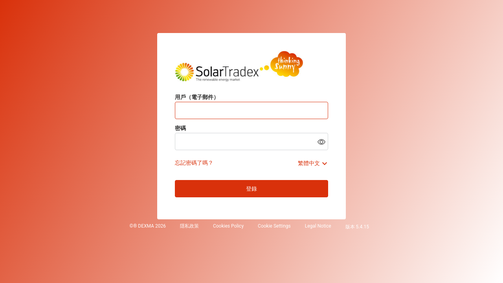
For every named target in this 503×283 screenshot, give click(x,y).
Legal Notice (318, 226)
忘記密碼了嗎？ (194, 163)
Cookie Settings (274, 226)
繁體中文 (309, 163)
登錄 (251, 189)
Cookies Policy (228, 226)
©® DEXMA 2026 (147, 226)
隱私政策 (189, 226)
